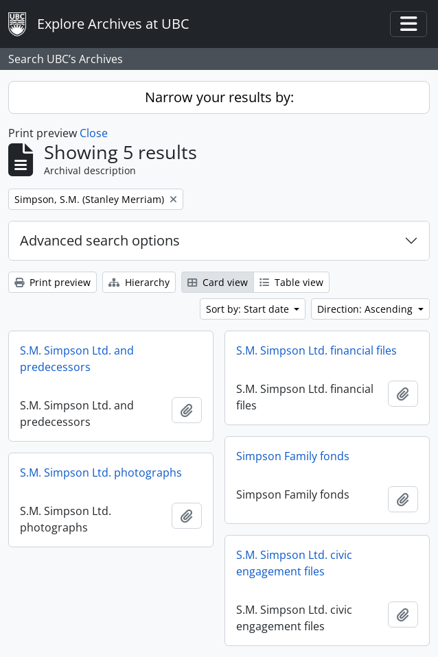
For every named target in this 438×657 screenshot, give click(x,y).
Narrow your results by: (219, 97)
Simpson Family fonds (292, 456)
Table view (291, 282)
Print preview (52, 282)
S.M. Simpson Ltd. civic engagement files (294, 563)
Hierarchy (139, 282)
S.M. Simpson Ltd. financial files (316, 350)
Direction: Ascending (366, 308)
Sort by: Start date (249, 308)
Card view (217, 282)
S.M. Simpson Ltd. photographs (101, 472)
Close (94, 133)
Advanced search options (100, 240)
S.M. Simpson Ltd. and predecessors (77, 358)
